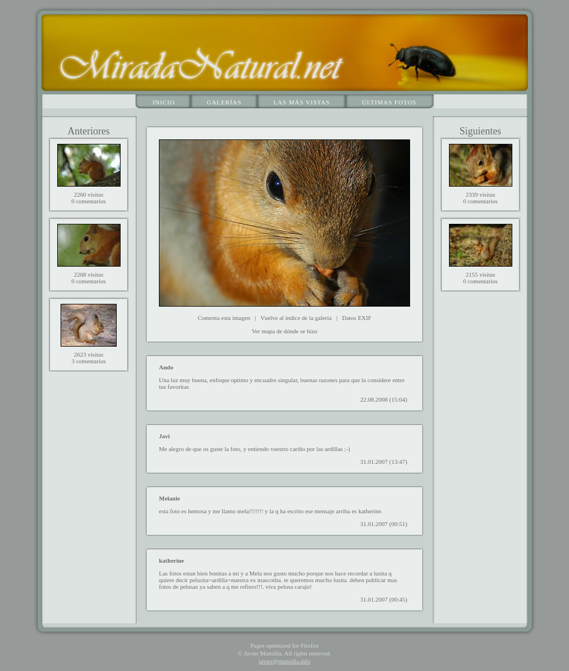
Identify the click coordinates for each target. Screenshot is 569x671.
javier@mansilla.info (285, 661)
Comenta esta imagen (224, 317)
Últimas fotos (389, 102)
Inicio (164, 102)
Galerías (224, 102)
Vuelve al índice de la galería (296, 317)
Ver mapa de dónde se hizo (284, 331)
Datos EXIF (356, 317)
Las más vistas (301, 102)
